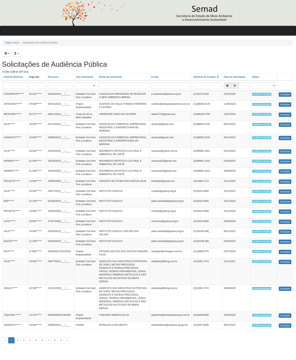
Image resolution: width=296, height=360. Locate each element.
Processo (53, 77)
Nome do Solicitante (110, 77)
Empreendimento (13, 77)
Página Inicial (12, 42)
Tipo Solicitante (84, 77)
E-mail (154, 77)
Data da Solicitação (234, 77)
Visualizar (285, 94)
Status (255, 77)
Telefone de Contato (204, 77)
